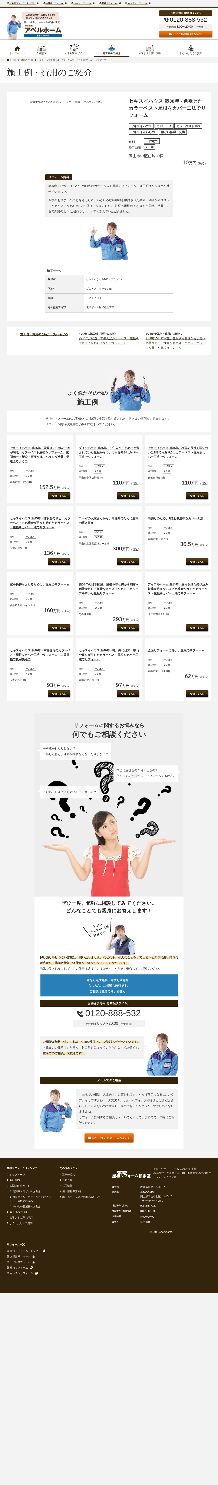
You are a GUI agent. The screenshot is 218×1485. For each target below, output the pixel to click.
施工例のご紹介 (111, 53)
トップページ (17, 53)
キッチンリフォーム (137, 3)
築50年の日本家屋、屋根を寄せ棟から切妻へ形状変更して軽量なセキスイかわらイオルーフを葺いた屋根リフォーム (176, 369)
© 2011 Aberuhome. (161, 1460)
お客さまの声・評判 (149, 53)
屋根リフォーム (110, 3)
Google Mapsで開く (153, 1429)
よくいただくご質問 (190, 53)
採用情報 (67, 1414)
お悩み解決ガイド (74, 53)
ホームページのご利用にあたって (81, 1425)
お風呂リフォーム (55, 3)
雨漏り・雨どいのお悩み (26, 1419)
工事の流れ (68, 1403)
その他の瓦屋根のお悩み (26, 1435)
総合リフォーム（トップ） (22, 3)
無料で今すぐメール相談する (109, 1366)
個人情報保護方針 (72, 1419)
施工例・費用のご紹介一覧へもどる (42, 361)
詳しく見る (59, 563)
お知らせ (67, 1408)
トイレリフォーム (82, 3)
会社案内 (41, 53)
